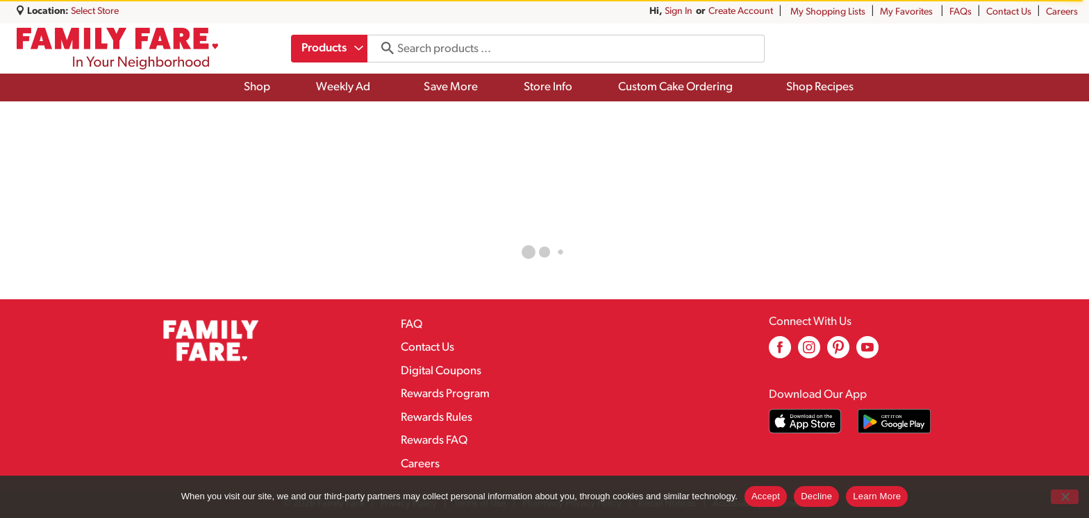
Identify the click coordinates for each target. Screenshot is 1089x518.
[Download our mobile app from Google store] (894, 421)
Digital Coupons (441, 371)
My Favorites (907, 12)
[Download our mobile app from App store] (805, 421)
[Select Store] (96, 11)
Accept (765, 496)
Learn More (877, 496)
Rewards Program (445, 394)
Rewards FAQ (434, 440)
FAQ (411, 325)
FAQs (960, 12)
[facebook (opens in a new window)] (780, 352)
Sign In (678, 11)
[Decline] (1065, 497)
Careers (1062, 12)
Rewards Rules (436, 418)
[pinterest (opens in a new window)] (838, 352)
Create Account (740, 11)
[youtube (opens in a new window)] (867, 352)
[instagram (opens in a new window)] (809, 352)
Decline (816, 496)
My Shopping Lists (827, 12)
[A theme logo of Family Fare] (117, 48)
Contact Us (1008, 12)
